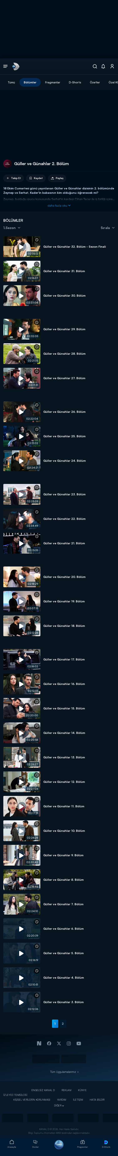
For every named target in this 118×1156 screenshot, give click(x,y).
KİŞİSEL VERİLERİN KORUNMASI (31, 1099)
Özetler (95, 82)
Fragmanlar (52, 82)
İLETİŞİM (78, 1099)
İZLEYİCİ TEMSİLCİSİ (15, 1094)
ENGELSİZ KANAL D (43, 1090)
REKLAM (67, 1090)
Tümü (11, 82)
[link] (15, 66)
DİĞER (57, 1105)
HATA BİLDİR (97, 1099)
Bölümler (30, 82)
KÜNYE (82, 1090)
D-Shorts (75, 82)
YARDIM (61, 1099)
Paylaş (57, 178)
